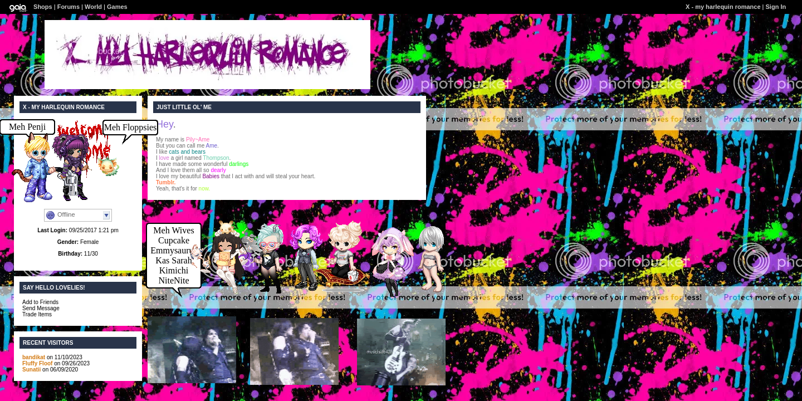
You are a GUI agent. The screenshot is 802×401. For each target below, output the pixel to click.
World (93, 6)
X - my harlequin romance (723, 6)
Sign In (776, 6)
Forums (68, 6)
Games (117, 6)
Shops (42, 6)
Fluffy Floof (37, 363)
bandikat (33, 357)
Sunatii (31, 369)
